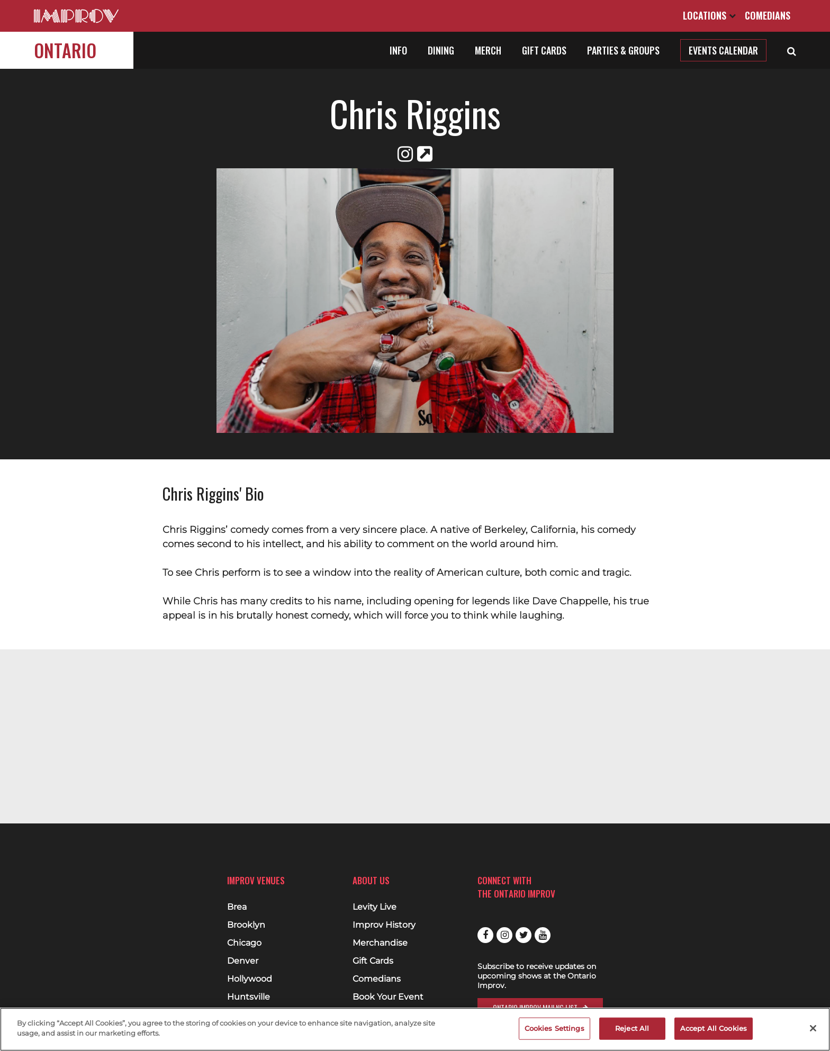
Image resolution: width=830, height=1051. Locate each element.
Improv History (384, 925)
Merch (488, 50)
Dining (441, 50)
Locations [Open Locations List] (709, 15)
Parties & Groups (623, 50)
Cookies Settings (554, 1028)
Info (398, 50)
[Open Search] (791, 50)
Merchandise (380, 943)
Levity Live (374, 907)
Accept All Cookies (713, 1028)
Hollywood (249, 979)
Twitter (523, 935)
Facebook (485, 935)
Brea (237, 907)
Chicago (244, 943)
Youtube (543, 935)
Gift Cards (544, 50)
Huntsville (248, 997)
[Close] (813, 1028)
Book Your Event (388, 997)
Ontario (65, 50)
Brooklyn (246, 925)
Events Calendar (723, 50)
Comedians (767, 15)
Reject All (632, 1028)
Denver (242, 961)
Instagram (504, 935)
